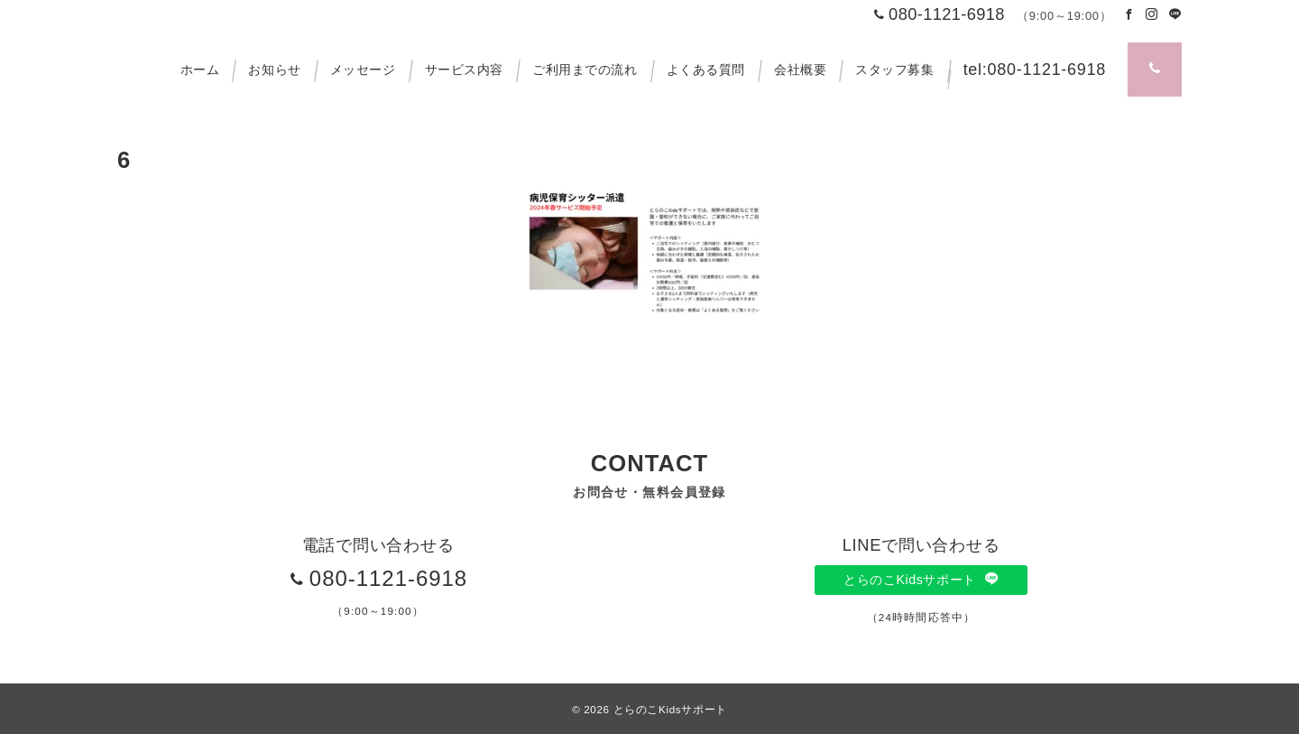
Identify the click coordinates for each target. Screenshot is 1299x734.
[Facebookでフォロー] (1129, 15)
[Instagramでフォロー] (1152, 15)
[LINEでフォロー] (1175, 15)
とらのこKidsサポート (921, 579)
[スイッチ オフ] (1154, 69)
